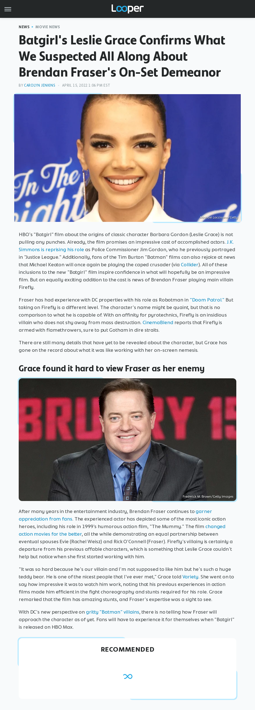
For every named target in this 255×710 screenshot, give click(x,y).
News (24, 27)
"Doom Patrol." (207, 299)
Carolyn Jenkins (39, 85)
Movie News (47, 27)
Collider (189, 264)
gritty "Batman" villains (112, 612)
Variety (190, 576)
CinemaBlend (158, 322)
